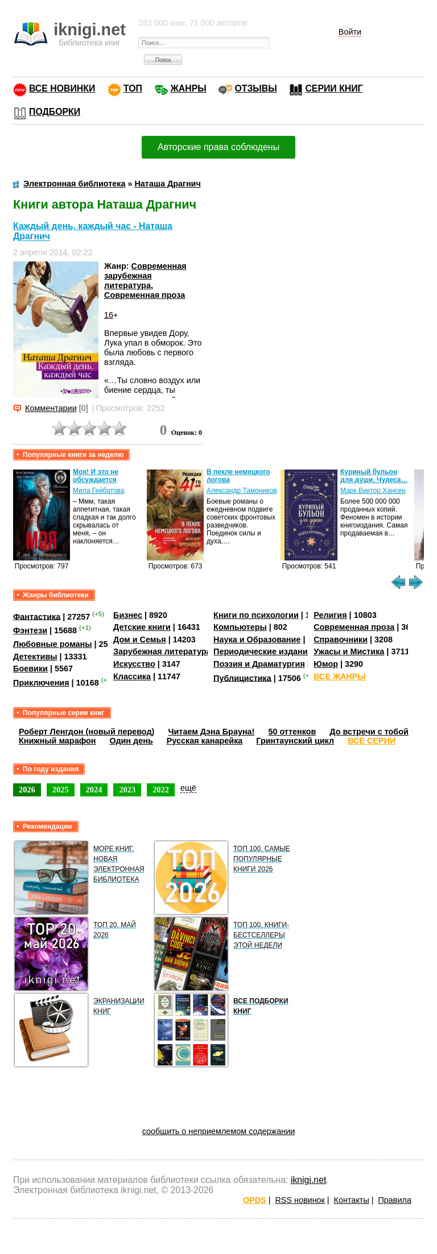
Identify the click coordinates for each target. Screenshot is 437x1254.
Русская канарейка (205, 740)
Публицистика (242, 677)
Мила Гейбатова (99, 491)
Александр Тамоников (242, 491)
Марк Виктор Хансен (373, 491)
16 (108, 314)
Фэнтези (30, 630)
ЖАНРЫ (189, 88)
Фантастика (36, 616)
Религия (330, 615)
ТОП (132, 88)
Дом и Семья (139, 639)
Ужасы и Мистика (349, 651)
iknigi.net (308, 1180)
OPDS (254, 1200)
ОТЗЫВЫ (255, 88)
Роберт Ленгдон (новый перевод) (86, 731)
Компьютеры (240, 627)
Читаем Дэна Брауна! (211, 731)
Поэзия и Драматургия (259, 663)
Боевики (30, 668)
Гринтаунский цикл (295, 740)
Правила (394, 1200)
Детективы (35, 656)
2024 (94, 789)
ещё (188, 787)
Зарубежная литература (162, 651)
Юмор (326, 663)
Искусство (134, 663)
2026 (27, 789)
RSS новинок (299, 1200)
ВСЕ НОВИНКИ (62, 88)
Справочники (341, 639)
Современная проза (144, 295)
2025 (60, 789)
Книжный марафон (57, 740)
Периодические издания (262, 651)
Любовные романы (52, 644)
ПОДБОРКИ (54, 112)
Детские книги (142, 627)
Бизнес (127, 615)
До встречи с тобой (369, 731)
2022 (160, 789)
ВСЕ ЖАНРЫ (339, 676)
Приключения (41, 682)
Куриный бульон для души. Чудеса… (374, 476)
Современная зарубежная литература (145, 275)
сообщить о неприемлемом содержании (218, 1131)
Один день (131, 740)
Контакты (351, 1200)
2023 (127, 789)
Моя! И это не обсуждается (95, 476)
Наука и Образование (256, 639)
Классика (132, 676)
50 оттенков (292, 731)
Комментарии (51, 408)
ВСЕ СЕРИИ (371, 740)
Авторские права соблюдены (218, 147)
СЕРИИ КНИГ (333, 88)
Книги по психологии (256, 615)
